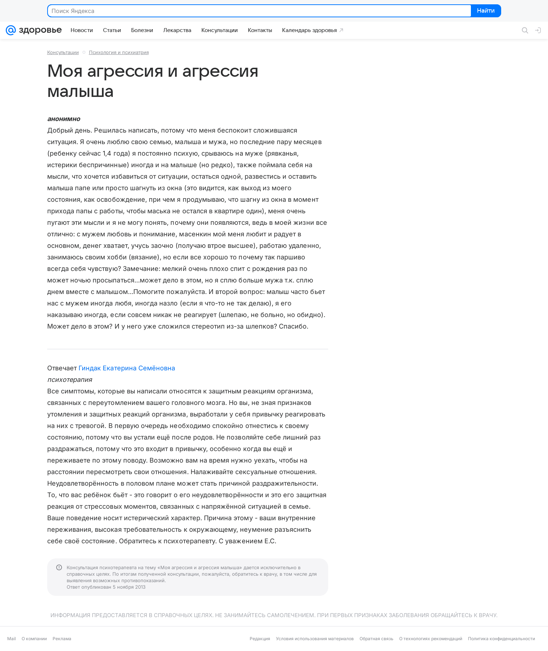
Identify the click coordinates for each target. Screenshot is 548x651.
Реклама (62, 638)
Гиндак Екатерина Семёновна (127, 368)
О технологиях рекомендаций (430, 638)
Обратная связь (376, 638)
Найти (485, 11)
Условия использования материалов (315, 638)
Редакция (260, 638)
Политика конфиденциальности (501, 638)
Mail (11, 638)
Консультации (63, 52)
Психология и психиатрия (119, 52)
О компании (34, 638)
